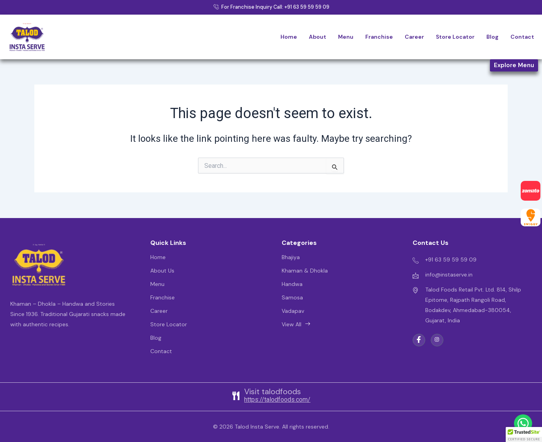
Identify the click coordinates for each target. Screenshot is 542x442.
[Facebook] (419, 340)
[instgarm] (437, 340)
